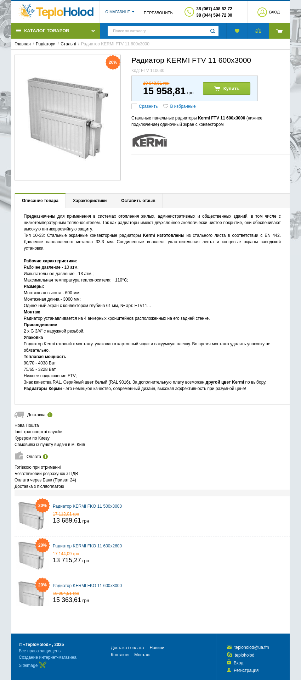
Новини (156, 647)
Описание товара (40, 200)
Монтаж (142, 654)
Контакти (120, 654)
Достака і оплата (127, 647)
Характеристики (90, 200)
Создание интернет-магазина (47, 657)
